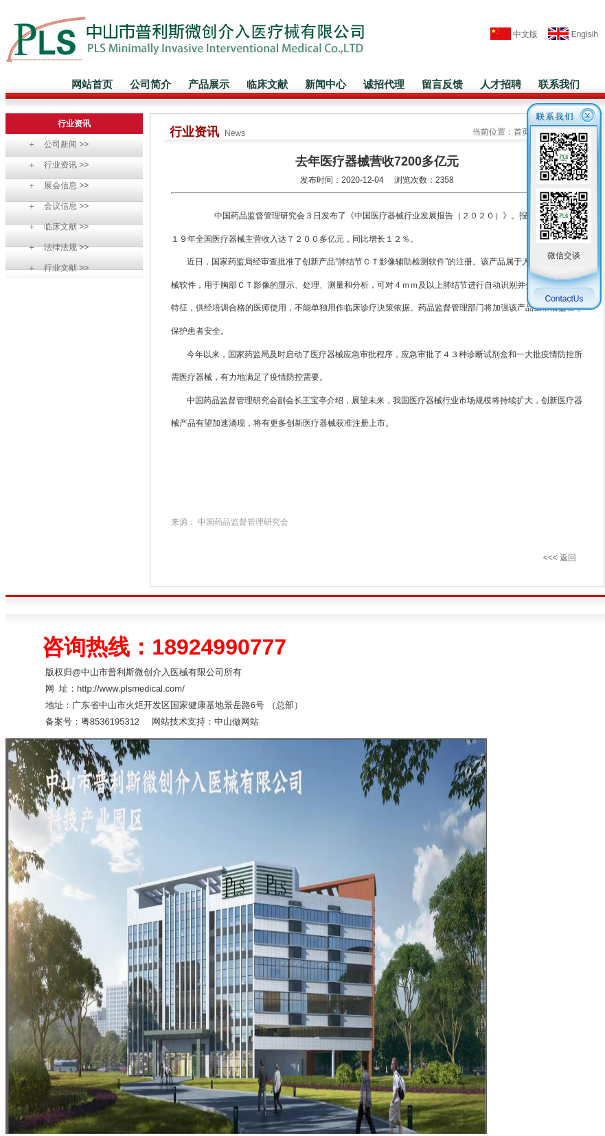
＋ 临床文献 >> (54, 226)
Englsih (569, 34)
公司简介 (150, 84)
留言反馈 (442, 84)
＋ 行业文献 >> (54, 268)
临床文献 (267, 84)
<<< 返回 (559, 558)
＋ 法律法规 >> (54, 247)
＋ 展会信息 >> (54, 185)
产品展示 (208, 84)
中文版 (514, 34)
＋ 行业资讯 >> (54, 165)
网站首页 (92, 84)
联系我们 (559, 84)
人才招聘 (500, 84)
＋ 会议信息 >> (54, 206)
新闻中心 (325, 84)
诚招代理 (383, 84)
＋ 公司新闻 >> (54, 144)
